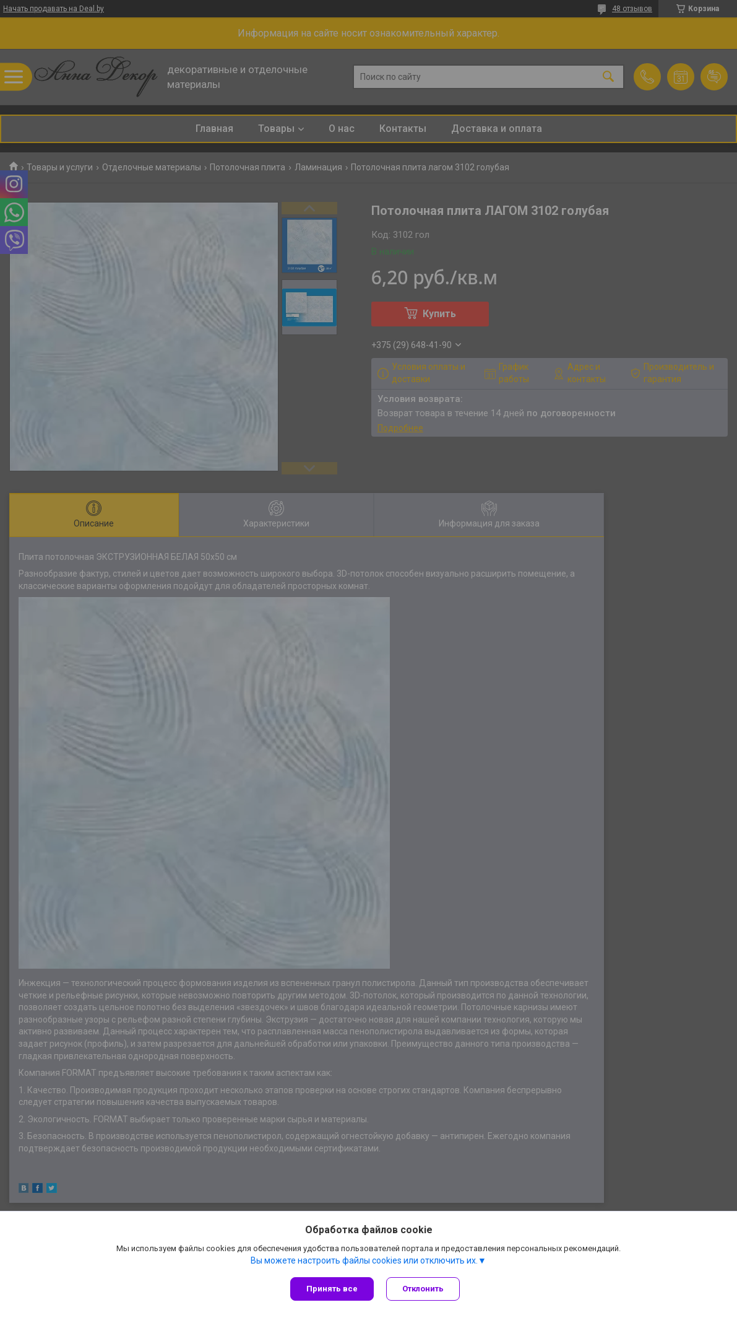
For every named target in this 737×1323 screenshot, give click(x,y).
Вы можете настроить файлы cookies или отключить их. (364, 1260)
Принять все (332, 1288)
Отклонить (423, 1288)
